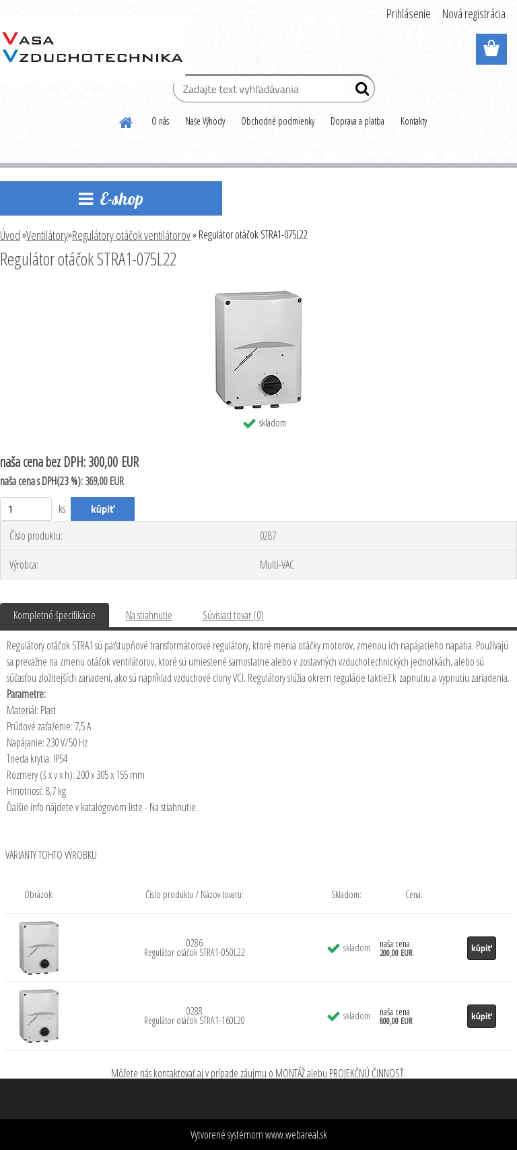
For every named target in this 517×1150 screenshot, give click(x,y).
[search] (359, 91)
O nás (160, 121)
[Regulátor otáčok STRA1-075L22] (258, 295)
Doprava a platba (357, 121)
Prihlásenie (408, 13)
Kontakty (414, 121)
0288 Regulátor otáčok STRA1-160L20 (194, 1015)
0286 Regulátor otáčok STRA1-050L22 (194, 947)
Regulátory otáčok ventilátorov (131, 235)
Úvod (10, 235)
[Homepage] (126, 120)
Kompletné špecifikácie (54, 615)
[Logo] (92, 50)
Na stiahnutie (149, 615)
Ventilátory (47, 235)
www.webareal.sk (296, 1134)
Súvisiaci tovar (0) (233, 615)
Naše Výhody (205, 121)
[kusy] (26, 509)
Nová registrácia (474, 13)
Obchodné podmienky (277, 121)
